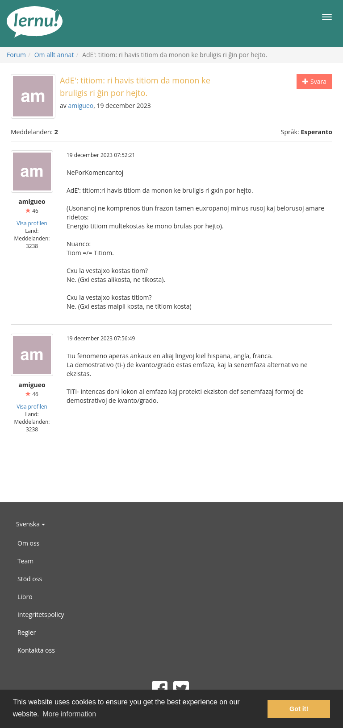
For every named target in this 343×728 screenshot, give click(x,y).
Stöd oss (29, 579)
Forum (16, 54)
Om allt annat (54, 54)
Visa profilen (32, 223)
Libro (25, 596)
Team (25, 561)
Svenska (30, 524)
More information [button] (69, 714)
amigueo (80, 105)
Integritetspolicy (40, 614)
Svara (314, 81)
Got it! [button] (298, 708)
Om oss (28, 543)
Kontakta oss (36, 650)
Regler (26, 632)
